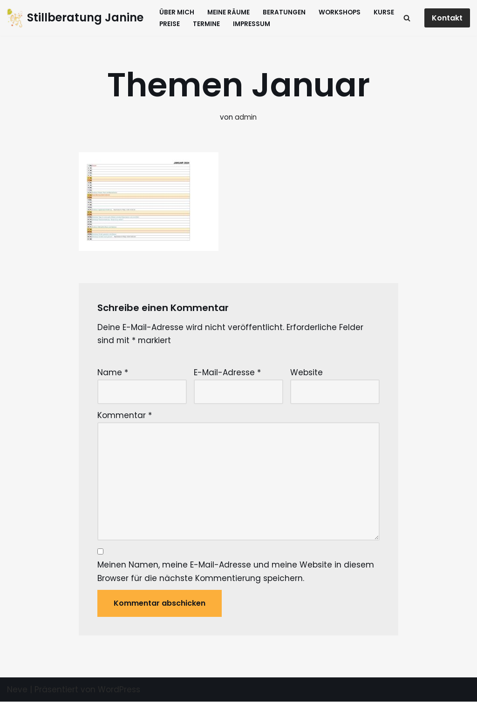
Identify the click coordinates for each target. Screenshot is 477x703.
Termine (206, 24)
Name (112, 373)
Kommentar (124, 415)
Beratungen (284, 12)
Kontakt (447, 18)
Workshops (340, 12)
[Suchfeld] (406, 17)
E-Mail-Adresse (227, 373)
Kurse (384, 12)
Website (306, 373)
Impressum (251, 24)
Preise (169, 24)
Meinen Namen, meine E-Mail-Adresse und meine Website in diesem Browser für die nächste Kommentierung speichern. (235, 572)
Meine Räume (228, 12)
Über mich (176, 12)
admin (246, 117)
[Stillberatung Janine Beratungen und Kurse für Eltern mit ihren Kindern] (75, 17)
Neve (17, 690)
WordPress (119, 690)
